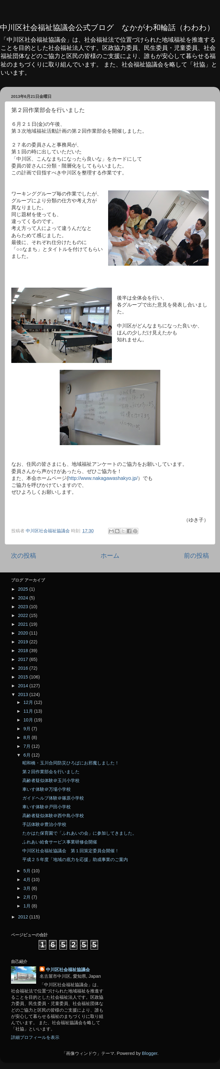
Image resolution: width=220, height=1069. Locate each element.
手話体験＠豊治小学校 (44, 824)
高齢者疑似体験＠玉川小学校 (51, 780)
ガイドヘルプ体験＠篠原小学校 (53, 797)
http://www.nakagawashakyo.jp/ (103, 478)
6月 (28, 755)
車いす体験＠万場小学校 (46, 789)
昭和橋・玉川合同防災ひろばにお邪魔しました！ (70, 762)
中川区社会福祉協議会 (68, 969)
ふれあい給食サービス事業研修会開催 (59, 841)
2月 (28, 897)
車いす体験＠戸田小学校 (46, 806)
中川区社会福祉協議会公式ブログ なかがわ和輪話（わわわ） (107, 27)
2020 (23, 633)
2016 (23, 668)
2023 (23, 606)
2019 (23, 641)
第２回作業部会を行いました (51, 771)
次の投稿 (23, 555)
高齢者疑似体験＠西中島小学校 (53, 815)
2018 (23, 650)
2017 (23, 659)
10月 (29, 719)
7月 (28, 746)
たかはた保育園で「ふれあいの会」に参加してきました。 (79, 833)
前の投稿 (196, 555)
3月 (28, 888)
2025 (23, 589)
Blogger (149, 1053)
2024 (23, 597)
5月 (28, 870)
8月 (28, 737)
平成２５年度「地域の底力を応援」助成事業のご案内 (75, 859)
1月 (28, 905)
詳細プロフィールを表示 (35, 1037)
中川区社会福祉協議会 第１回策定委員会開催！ (70, 850)
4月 (28, 879)
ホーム (110, 555)
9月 (28, 728)
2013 (23, 694)
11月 (29, 711)
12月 (29, 702)
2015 (23, 676)
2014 (23, 685)
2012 (23, 916)
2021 (23, 624)
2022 (23, 615)
